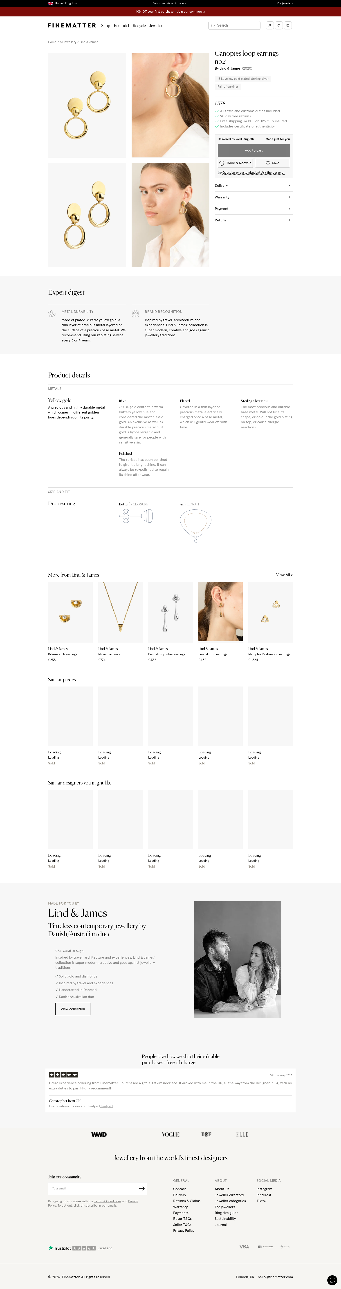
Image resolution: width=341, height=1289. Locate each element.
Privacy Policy (183, 1230)
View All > (284, 575)
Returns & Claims (186, 1201)
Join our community (191, 11)
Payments (180, 1213)
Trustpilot (106, 1106)
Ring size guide (226, 1213)
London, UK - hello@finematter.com (264, 1277)
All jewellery (68, 42)
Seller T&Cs (182, 1225)
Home (52, 42)
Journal (221, 1225)
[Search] (234, 25)
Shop (105, 26)
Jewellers (156, 26)
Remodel (121, 26)
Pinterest (264, 1195)
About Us (222, 1189)
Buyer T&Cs (182, 1219)
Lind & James (89, 42)
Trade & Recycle (235, 163)
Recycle (139, 26)
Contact (179, 1189)
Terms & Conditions (107, 1201)
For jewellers (285, 3)
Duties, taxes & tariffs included (170, 3)
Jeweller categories (230, 1201)
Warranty (180, 1207)
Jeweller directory (229, 1195)
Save (272, 163)
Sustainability (225, 1219)
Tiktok (262, 1201)
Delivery (179, 1195)
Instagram (264, 1189)
